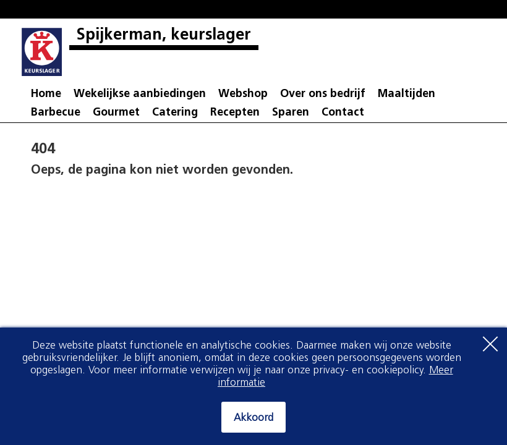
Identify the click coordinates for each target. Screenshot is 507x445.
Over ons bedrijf (322, 94)
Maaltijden (406, 94)
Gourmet (116, 113)
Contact (343, 113)
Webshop (243, 94)
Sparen (290, 113)
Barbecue (55, 113)
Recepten (235, 113)
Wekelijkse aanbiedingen (140, 94)
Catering (175, 113)
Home (46, 94)
